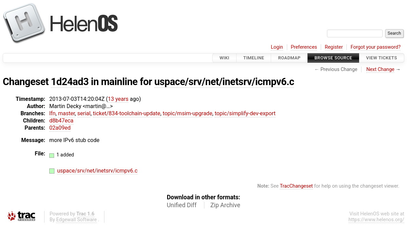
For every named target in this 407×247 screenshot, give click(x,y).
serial (84, 113)
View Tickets (381, 57)
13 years (118, 99)
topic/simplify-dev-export (245, 113)
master (66, 113)
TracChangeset (296, 186)
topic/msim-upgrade (187, 113)
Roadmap (289, 57)
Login (277, 47)
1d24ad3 (70, 81)
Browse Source (333, 57)
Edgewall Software (76, 220)
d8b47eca (61, 120)
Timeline (253, 57)
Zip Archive (225, 205)
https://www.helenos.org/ (376, 220)
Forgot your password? (375, 47)
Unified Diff (181, 205)
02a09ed (60, 128)
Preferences (304, 47)
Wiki (224, 57)
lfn (52, 113)
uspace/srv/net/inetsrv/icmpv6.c (224, 81)
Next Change (380, 69)
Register (334, 47)
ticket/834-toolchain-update (127, 113)
